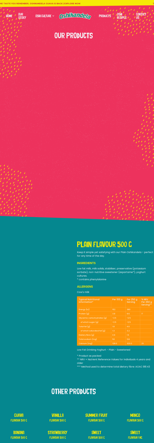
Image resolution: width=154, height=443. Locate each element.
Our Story (22, 16)
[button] (43, 16)
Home (9, 16)
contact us (141, 16)
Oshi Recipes (121, 16)
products (105, 16)
